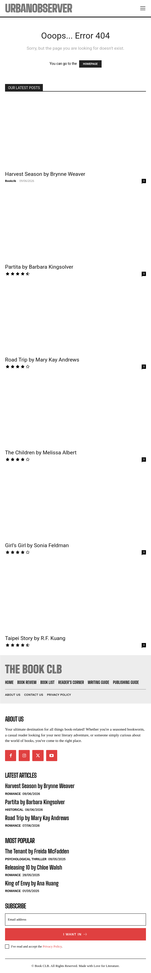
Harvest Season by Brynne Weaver (45, 174)
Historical (14, 810)
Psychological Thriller (25, 859)
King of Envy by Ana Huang (32, 883)
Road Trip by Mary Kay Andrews (42, 360)
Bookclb (10, 181)
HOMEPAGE (90, 64)
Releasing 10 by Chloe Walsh (33, 867)
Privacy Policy (52, 946)
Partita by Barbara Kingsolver (39, 267)
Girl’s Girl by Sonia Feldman (37, 545)
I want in (75, 934)
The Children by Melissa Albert (41, 453)
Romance (13, 794)
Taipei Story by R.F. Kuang (35, 638)
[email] (75, 919)
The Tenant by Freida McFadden (37, 851)
